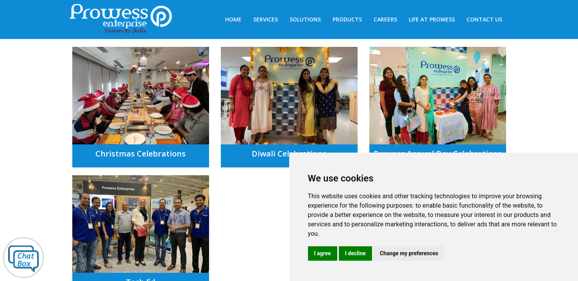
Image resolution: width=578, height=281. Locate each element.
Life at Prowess (432, 19)
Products (347, 19)
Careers (385, 19)
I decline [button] (355, 253)
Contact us (484, 19)
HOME (233, 19)
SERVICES (265, 19)
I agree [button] (322, 253)
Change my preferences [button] (409, 253)
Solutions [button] (305, 19)
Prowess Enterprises (125, 20)
